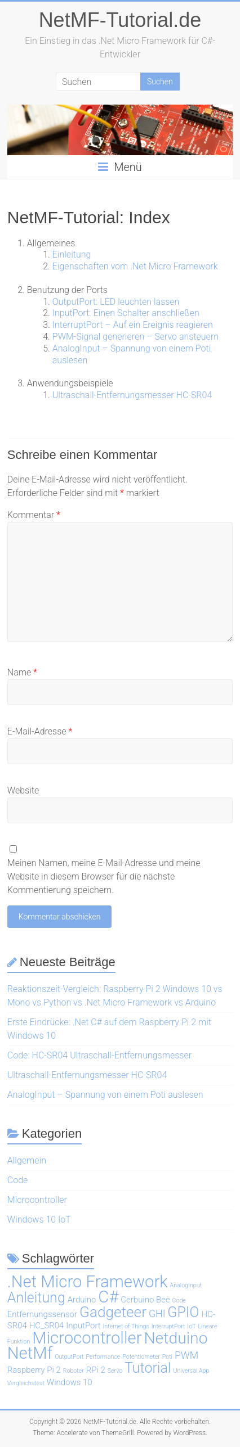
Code (17, 1180)
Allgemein (26, 1160)
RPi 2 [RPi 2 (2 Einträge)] (95, 1370)
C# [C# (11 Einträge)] (108, 1296)
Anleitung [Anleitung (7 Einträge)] (36, 1298)
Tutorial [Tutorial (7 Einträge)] (148, 1368)
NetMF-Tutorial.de (120, 19)
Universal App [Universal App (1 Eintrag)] (191, 1370)
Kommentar (33, 515)
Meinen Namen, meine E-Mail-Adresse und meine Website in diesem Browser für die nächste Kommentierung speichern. (104, 876)
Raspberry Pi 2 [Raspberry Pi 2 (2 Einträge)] (34, 1370)
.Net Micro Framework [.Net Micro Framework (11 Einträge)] (87, 1281)
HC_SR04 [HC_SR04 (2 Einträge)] (46, 1325)
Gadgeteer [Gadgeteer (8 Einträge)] (112, 1312)
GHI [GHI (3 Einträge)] (157, 1313)
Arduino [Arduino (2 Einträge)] (82, 1300)
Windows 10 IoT (39, 1219)
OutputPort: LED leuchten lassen (116, 301)
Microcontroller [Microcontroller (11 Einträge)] (86, 1337)
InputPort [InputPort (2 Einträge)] (83, 1325)
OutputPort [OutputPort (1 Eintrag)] (69, 1356)
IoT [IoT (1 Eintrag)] (191, 1326)
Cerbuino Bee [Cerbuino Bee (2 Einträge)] (145, 1300)
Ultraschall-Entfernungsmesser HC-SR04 (132, 395)
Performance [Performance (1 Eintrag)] (103, 1356)
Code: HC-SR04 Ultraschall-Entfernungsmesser (99, 1055)
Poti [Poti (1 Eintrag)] (167, 1356)
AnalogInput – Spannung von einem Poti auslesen (105, 1094)
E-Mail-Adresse (39, 731)
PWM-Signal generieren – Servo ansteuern (135, 336)
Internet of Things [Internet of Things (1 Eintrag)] (126, 1326)
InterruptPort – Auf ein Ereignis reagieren (132, 324)
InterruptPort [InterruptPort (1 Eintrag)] (168, 1326)
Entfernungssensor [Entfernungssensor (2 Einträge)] (42, 1314)
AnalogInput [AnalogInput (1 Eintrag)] (186, 1285)
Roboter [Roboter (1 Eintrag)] (73, 1370)
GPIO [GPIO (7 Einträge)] (183, 1312)
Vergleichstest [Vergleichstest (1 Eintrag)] (26, 1383)
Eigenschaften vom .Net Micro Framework (135, 266)
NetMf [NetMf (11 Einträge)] (30, 1353)
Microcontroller (37, 1199)
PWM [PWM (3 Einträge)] (186, 1355)
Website (23, 790)
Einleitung (71, 254)
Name (22, 672)
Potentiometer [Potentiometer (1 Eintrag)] (141, 1356)
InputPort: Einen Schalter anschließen (125, 313)
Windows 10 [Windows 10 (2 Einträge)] (69, 1382)
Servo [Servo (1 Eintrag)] (115, 1370)
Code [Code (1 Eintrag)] (179, 1300)
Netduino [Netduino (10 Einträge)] (175, 1338)
